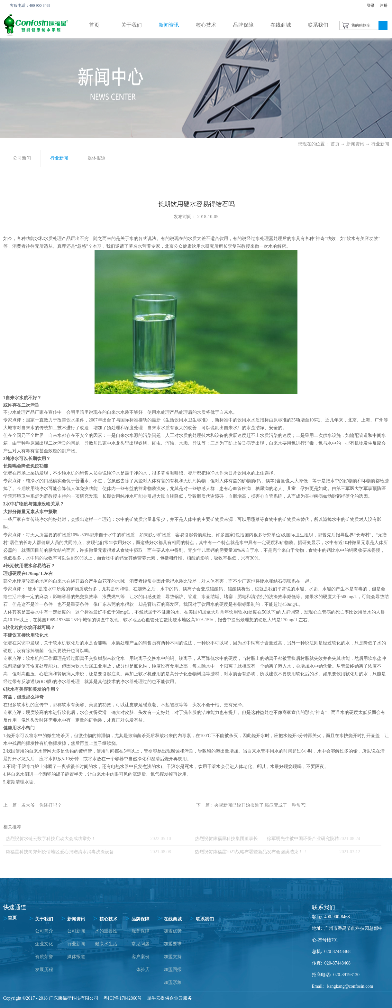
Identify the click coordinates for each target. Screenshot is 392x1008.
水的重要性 (106, 931)
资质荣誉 (44, 956)
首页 (94, 25)
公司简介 (44, 931)
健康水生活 (106, 943)
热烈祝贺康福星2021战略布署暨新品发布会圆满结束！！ (251, 851)
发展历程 (44, 969)
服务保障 (141, 931)
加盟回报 (173, 969)
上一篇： (32, 805)
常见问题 (141, 943)
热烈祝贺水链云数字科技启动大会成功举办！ (51, 838)
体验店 (143, 969)
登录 (371, 5)
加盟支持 (173, 956)
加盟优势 (173, 931)
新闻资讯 (355, 144)
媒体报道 (76, 956)
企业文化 (44, 943)
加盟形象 (173, 982)
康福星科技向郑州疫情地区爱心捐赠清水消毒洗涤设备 (60, 851)
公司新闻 (76, 931)
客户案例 (141, 956)
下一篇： (251, 805)
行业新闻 (380, 144)
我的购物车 (360, 25)
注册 (383, 5)
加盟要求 (173, 943)
